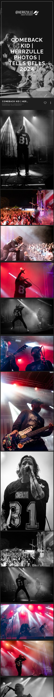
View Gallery (27, 86)
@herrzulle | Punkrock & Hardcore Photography (13, 104)
